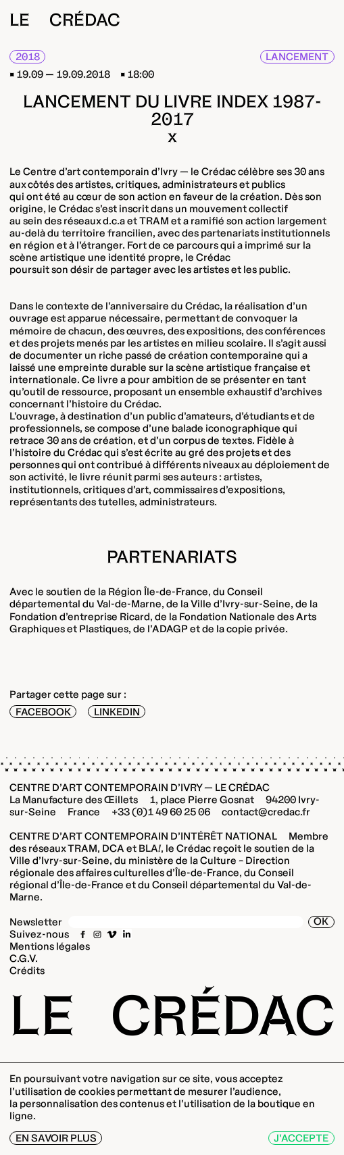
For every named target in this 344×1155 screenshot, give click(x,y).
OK (321, 921)
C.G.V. (23, 958)
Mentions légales (49, 946)
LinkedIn (117, 711)
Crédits (27, 970)
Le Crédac (64, 19)
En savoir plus (56, 1138)
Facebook (43, 711)
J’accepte (301, 1138)
